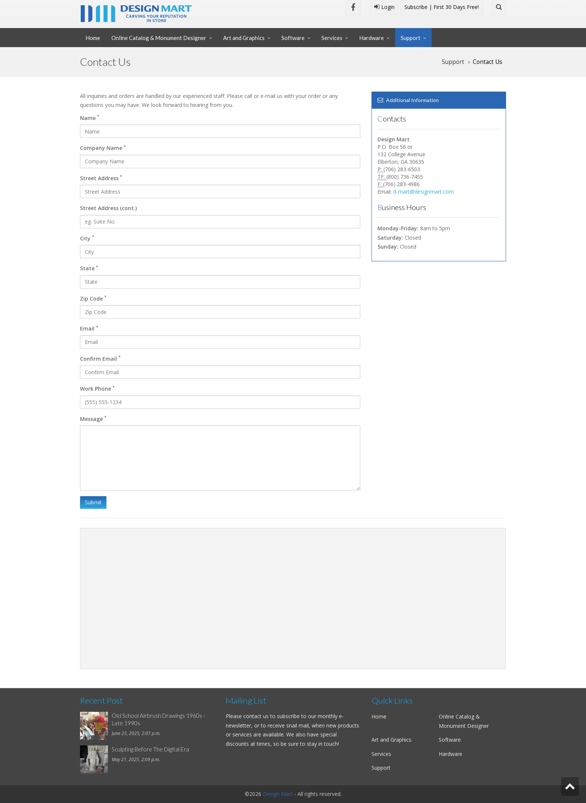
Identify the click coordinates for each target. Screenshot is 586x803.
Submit (93, 502)
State (89, 268)
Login (384, 6)
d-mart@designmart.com (423, 191)
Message (93, 418)
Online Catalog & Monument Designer (158, 37)
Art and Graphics (244, 37)
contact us (256, 716)
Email (89, 328)
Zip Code (93, 298)
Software (293, 37)
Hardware (371, 37)
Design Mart (278, 793)
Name (89, 117)
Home (93, 37)
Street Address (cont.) (108, 208)
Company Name (103, 147)
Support (410, 37)
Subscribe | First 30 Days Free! (441, 6)
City (87, 237)
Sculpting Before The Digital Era (150, 749)
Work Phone (97, 388)
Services (331, 37)
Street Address (101, 177)
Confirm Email (100, 358)
